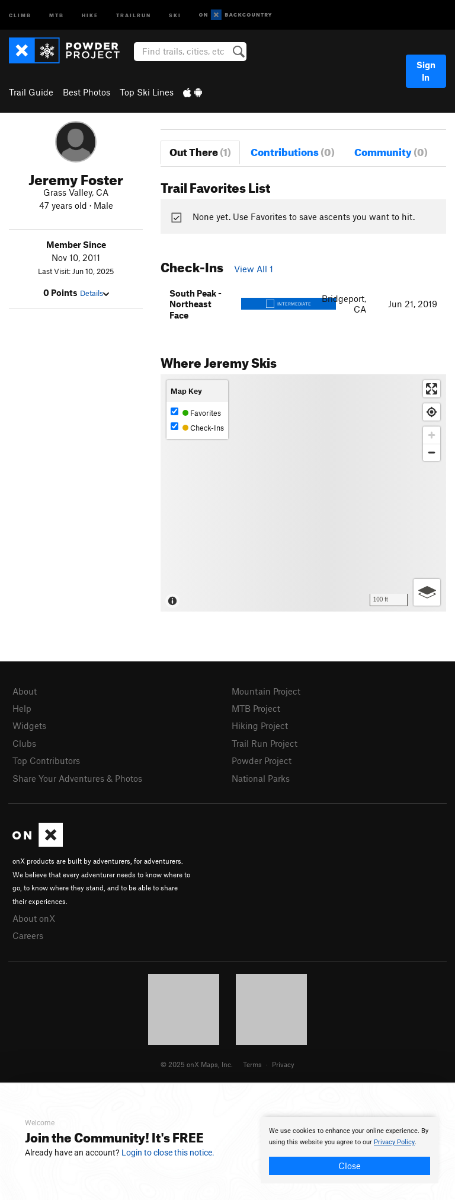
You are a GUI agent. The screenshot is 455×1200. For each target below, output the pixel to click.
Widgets (29, 725)
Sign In (425, 70)
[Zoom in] (431, 435)
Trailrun (133, 14)
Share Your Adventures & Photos (77, 778)
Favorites (196, 413)
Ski (175, 14)
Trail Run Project (264, 743)
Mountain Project (266, 691)
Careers (27, 935)
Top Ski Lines (147, 92)
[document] (349, 1150)
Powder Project (261, 760)
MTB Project (256, 708)
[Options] (427, 592)
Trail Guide (31, 92)
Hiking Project (260, 725)
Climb (20, 14)
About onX (33, 918)
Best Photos (86, 92)
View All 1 (253, 268)
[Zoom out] (431, 452)
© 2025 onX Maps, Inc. (197, 1064)
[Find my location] (431, 412)
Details (94, 293)
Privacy (283, 1064)
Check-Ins (197, 427)
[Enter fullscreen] (431, 388)
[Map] (303, 493)
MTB (56, 14)
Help (21, 708)
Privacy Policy (394, 1142)
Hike (90, 14)
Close (349, 1165)
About (24, 691)
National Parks (261, 778)
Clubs (24, 743)
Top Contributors (46, 760)
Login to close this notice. (167, 1152)
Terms (252, 1064)
